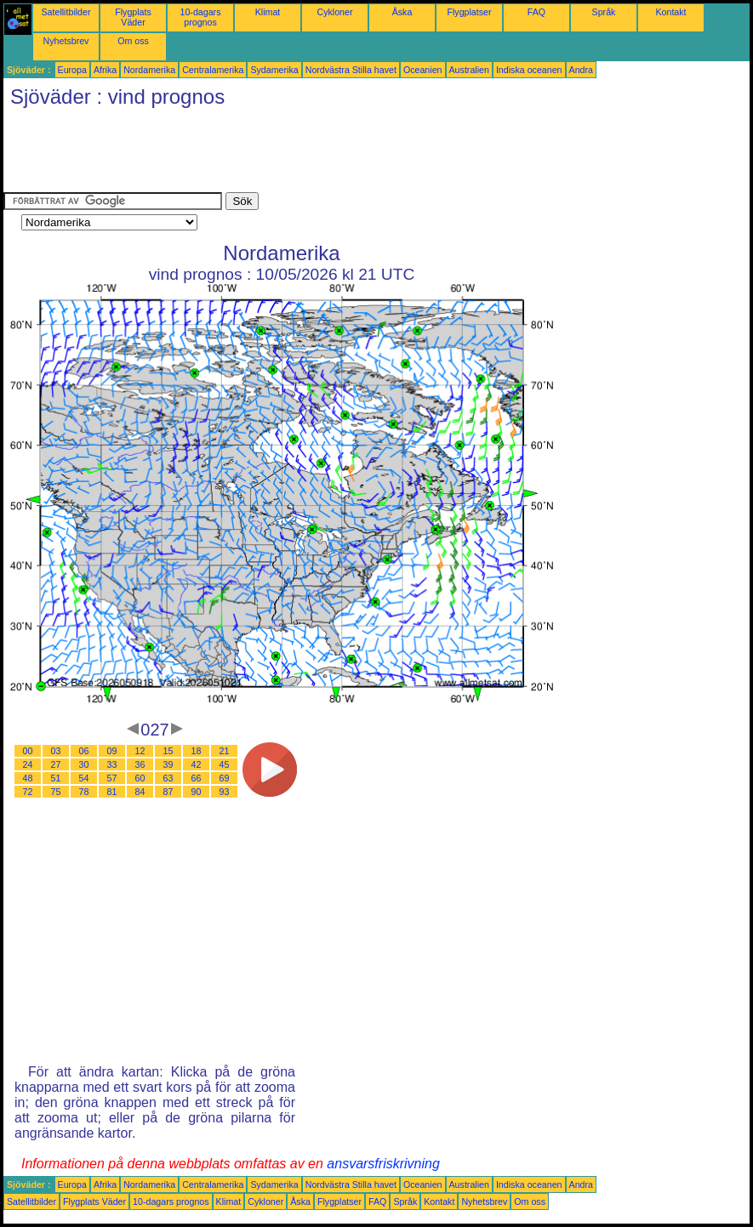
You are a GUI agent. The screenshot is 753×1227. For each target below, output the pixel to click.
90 (196, 792)
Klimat (268, 12)
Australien (469, 70)
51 (56, 778)
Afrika (105, 70)
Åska (402, 12)
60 (140, 778)
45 (225, 764)
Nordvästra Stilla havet (350, 70)
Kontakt (670, 12)
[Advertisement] (313, 154)
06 (84, 751)
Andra (581, 70)
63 (168, 778)
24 (28, 764)
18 (196, 751)
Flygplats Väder (133, 17)
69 (225, 778)
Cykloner (334, 12)
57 (112, 778)
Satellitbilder (65, 12)
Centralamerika (212, 70)
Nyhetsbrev (66, 41)
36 (140, 764)
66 (196, 778)
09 (112, 751)
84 (140, 792)
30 (84, 764)
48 (28, 778)
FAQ (536, 12)
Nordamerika (149, 70)
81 (112, 792)
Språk (604, 12)
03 (56, 751)
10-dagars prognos (200, 17)
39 (168, 764)
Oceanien (422, 70)
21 (225, 751)
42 (196, 764)
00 (28, 751)
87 (168, 792)
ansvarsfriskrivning (383, 1163)
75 (56, 792)
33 (112, 764)
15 (168, 751)
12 (140, 751)
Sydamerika (274, 70)
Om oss (133, 41)
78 (84, 792)
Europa (72, 70)
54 (84, 778)
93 (225, 792)
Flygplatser (469, 12)
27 (56, 764)
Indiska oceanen (529, 70)
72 (28, 792)
